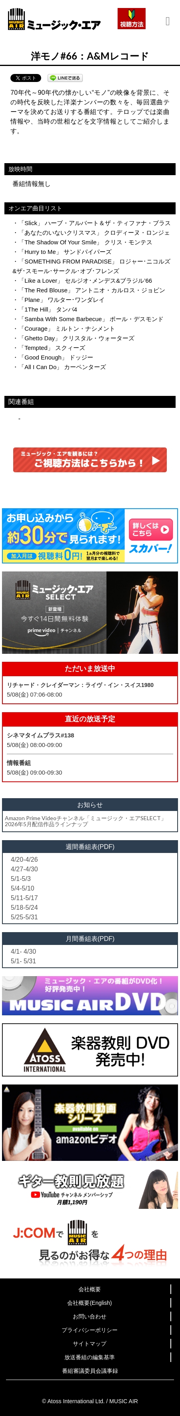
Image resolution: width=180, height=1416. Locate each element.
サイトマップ (89, 1343)
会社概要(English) (89, 1303)
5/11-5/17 (24, 898)
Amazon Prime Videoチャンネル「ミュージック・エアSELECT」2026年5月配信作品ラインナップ (85, 821)
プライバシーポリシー (90, 1330)
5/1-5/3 (21, 878)
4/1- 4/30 (23, 951)
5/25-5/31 (24, 917)
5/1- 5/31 (23, 961)
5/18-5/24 (24, 907)
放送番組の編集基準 (89, 1357)
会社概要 (89, 1289)
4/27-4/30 (24, 869)
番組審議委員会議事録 (90, 1371)
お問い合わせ (89, 1316)
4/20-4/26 (24, 859)
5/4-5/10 (22, 888)
